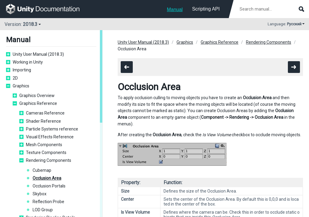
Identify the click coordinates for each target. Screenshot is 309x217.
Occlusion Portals (49, 186)
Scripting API (206, 8)
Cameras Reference (45, 113)
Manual (175, 9)
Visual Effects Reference (50, 136)
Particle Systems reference (52, 129)
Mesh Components (44, 144)
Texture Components (46, 152)
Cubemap (42, 170)
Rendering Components (48, 160)
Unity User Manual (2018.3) (38, 54)
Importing (22, 70)
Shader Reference (43, 121)
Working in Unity (28, 62)
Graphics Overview (37, 95)
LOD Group (43, 209)
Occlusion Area (47, 178)
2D (15, 78)
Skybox (39, 193)
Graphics (21, 85)
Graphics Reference (38, 103)
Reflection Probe (48, 201)
